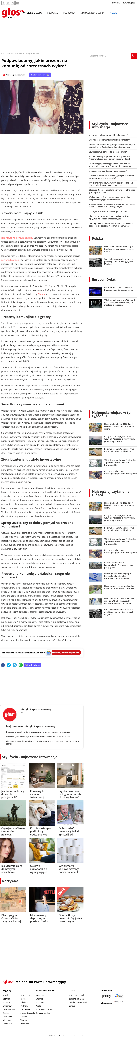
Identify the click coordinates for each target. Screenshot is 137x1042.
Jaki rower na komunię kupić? (17, 237)
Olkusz (23, 999)
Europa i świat (104, 279)
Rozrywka (69, 13)
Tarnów (23, 1016)
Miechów (7, 1020)
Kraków (6, 995)
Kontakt (71, 1006)
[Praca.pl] (106, 996)
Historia (52, 13)
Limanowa (7, 1016)
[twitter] (9, 665)
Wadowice (25, 1020)
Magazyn (40, 995)
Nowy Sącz (25, 995)
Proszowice (25, 1009)
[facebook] (3, 665)
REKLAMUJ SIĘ (129, 3)
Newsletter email (76, 995)
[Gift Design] (119, 1003)
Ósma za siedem (43, 1013)
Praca (113, 13)
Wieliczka (24, 1023)
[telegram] (15, 665)
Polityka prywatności (77, 1002)
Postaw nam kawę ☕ (40, 75)
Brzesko (6, 1002)
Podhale (24, 1006)
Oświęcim (24, 1002)
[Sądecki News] (119, 996)
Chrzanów (7, 1006)
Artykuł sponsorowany (15, 75)
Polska (97, 238)
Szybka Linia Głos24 (92, 13)
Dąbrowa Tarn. (9, 1009)
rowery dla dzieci (10, 259)
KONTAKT (116, 3)
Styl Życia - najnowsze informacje (29, 757)
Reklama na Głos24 (76, 999)
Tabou (41, 294)
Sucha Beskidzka (27, 1013)
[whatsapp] (20, 665)
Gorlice (6, 1013)
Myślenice (7, 1023)
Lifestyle (39, 999)
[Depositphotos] (106, 1003)
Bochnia (6, 999)
